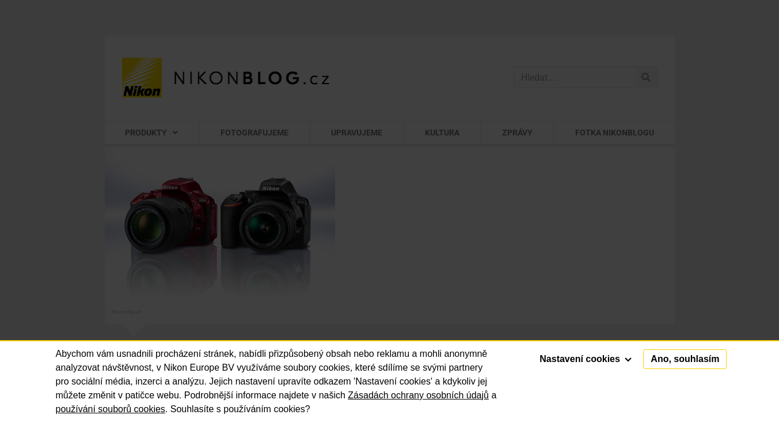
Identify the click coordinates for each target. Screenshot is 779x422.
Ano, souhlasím (685, 359)
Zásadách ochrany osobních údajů (418, 395)
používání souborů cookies (110, 409)
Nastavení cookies (585, 359)
